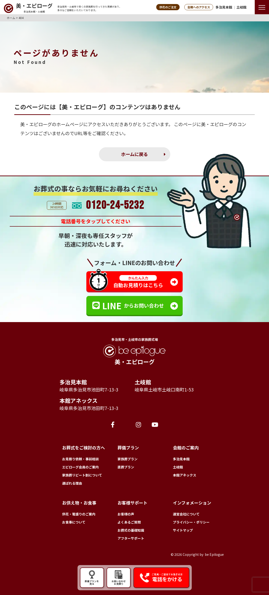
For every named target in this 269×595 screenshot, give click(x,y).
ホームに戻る (134, 154)
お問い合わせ (118, 577)
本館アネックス (78, 400)
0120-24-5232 (115, 205)
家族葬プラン (127, 459)
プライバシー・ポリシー (191, 522)
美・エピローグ (36, 124)
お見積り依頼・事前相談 (80, 459)
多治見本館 (223, 7)
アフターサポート (130, 538)
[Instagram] (138, 424)
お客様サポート (132, 503)
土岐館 (241, 7)
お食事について (73, 522)
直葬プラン (125, 467)
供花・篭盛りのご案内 (78, 514)
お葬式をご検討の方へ (83, 447)
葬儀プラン (128, 447)
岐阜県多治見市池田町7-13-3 (88, 389)
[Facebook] (113, 424)
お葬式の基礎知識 (130, 530)
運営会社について (186, 514)
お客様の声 (125, 514)
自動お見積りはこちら (138, 282)
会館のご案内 (186, 447)
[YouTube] (155, 424)
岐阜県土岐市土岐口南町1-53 (164, 389)
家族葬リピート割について (82, 475)
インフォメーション (192, 503)
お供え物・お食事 (79, 503)
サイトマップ (183, 530)
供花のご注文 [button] (167, 7)
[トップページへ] (28, 8)
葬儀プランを (92, 577)
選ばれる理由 (72, 483)
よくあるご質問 (129, 522)
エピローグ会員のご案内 (80, 467)
